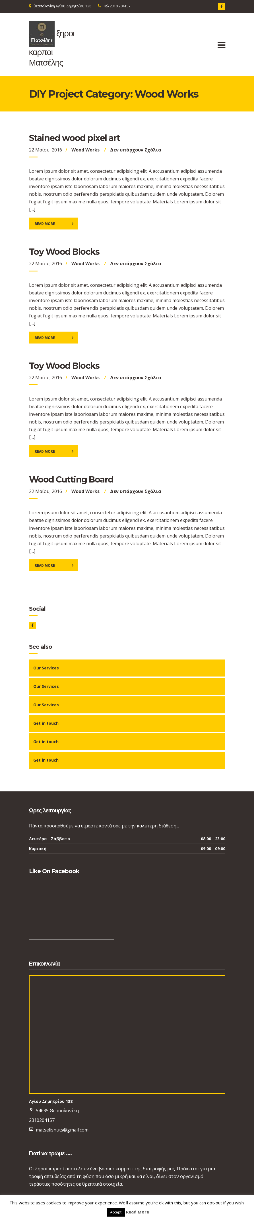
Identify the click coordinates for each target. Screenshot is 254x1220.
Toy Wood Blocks (64, 251)
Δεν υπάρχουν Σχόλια (135, 150)
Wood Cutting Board (71, 479)
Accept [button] (115, 1212)
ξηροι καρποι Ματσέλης (52, 48)
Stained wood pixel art (74, 138)
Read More (45, 223)
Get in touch (46, 723)
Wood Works (85, 150)
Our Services (46, 668)
